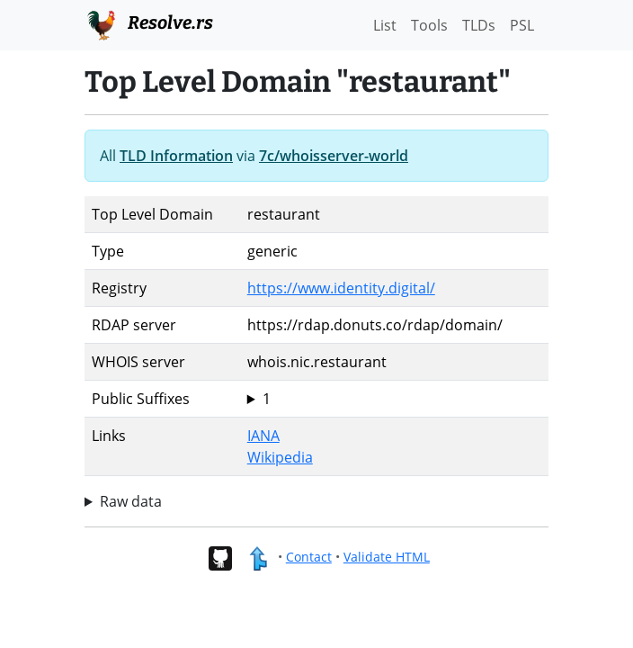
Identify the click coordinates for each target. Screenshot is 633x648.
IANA (263, 436)
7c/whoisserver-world (333, 156)
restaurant (394, 399)
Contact (309, 556)
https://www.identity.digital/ (341, 288)
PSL (522, 25)
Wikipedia (280, 457)
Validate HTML (386, 556)
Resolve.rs (149, 23)
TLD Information (176, 156)
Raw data (131, 501)
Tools (429, 25)
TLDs (478, 25)
